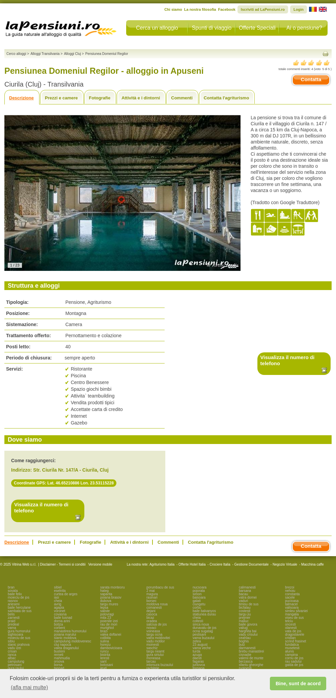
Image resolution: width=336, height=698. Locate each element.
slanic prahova (18, 644)
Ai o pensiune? (304, 28)
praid (11, 621)
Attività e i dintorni (140, 97)
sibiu (11, 641)
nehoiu (290, 591)
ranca (12, 655)
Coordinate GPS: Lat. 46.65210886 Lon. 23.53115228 (64, 483)
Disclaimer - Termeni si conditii (63, 564)
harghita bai (247, 631)
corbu (197, 607)
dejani (151, 611)
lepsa (104, 607)
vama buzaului (203, 638)
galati (197, 601)
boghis (244, 641)
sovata (13, 591)
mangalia (292, 614)
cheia (58, 601)
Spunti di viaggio (211, 28)
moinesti (152, 644)
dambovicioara (111, 648)
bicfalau (244, 607)
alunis (289, 651)
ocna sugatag (203, 631)
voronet (59, 611)
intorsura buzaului (159, 665)
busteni (59, 651)
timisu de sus (248, 604)
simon (197, 594)
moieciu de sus (19, 638)
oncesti (290, 624)
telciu (289, 621)
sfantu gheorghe (251, 665)
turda (196, 651)
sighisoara (15, 634)
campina (291, 655)
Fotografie (100, 97)
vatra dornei (248, 597)
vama (12, 628)
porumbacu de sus (160, 587)
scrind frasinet (295, 641)
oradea (151, 621)
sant (103, 661)
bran (11, 587)
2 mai (150, 591)
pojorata (199, 591)
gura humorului (19, 631)
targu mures (109, 604)
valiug (243, 628)
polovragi (107, 614)
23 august (200, 644)
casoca (151, 614)
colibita (105, 638)
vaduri (243, 601)
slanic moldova (65, 638)
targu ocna (154, 634)
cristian (290, 638)
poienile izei (109, 621)
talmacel (291, 604)
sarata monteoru (112, 587)
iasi (56, 597)
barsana (245, 591)
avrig (57, 604)
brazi (104, 631)
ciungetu (199, 604)
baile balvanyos (204, 611)
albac (12, 658)
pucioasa (292, 601)
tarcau (151, 661)
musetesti (292, 648)
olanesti (291, 628)
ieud (103, 668)
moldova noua (157, 604)
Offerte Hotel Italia (191, 564)
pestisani (199, 634)
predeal (13, 624)
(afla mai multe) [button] (29, 687)
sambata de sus (20, 611)
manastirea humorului (70, 631)
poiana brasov (110, 597)
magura (152, 594)
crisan (12, 651)
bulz (242, 644)
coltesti (198, 621)
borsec (151, 601)
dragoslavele (294, 634)
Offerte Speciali (257, 28)
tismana (198, 668)
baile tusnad (63, 618)
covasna (60, 614)
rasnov (13, 601)
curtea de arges (66, 594)
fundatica (292, 644)
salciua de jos (156, 624)
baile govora (248, 624)
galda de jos (294, 665)
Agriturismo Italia (161, 564)
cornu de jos (294, 658)
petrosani (15, 665)
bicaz (150, 618)
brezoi (289, 587)
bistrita (105, 655)
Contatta (311, 79)
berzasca (246, 661)
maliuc (244, 621)
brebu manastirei (251, 651)
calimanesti (247, 587)
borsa (58, 665)
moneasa (153, 658)
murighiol (107, 628)
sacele (290, 597)
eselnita (59, 591)
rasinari (152, 597)
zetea (197, 641)
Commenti (182, 97)
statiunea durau (204, 614)
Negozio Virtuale (285, 564)
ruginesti (245, 668)
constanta (292, 594)
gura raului (16, 668)
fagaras (198, 661)
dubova (105, 601)
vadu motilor (155, 641)
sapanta (106, 594)
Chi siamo (173, 9)
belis (11, 614)
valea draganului (66, 648)
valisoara (292, 607)
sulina (104, 641)
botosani (106, 665)
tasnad (59, 668)
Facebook (226, 9)
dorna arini (62, 621)
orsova (59, 661)
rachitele (152, 668)
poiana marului (65, 634)
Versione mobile (99, 564)
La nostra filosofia (200, 9)
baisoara (199, 597)
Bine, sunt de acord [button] (298, 683)
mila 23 (105, 618)
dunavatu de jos (205, 628)
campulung (16, 661)
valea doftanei (110, 634)
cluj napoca (62, 644)
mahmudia (62, 658)
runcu (104, 651)
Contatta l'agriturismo (226, 97)
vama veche (202, 648)
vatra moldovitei (158, 638)
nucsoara (199, 587)
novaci (151, 628)
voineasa (153, 631)
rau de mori (108, 624)
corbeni (59, 628)
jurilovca (199, 665)
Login (298, 9)
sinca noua (201, 624)
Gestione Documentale (251, 564)
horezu (105, 644)
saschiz (152, 648)
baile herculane (19, 607)
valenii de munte (251, 658)
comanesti (154, 607)
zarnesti (14, 618)
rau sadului (293, 661)
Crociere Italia (219, 564)
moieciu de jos (18, 597)
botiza (58, 624)
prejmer (244, 618)
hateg (104, 591)
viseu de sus (294, 618)
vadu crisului (248, 634)
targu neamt (155, 651)
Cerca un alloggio (157, 28)
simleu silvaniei (296, 611)
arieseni (14, 604)
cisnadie (245, 655)
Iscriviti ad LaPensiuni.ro (263, 9)
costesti (244, 611)
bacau (243, 594)
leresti (104, 658)
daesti (197, 658)
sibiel (58, 587)
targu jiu (245, 614)
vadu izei (14, 648)
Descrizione (21, 97)
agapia (59, 607)
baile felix (15, 594)
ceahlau (245, 638)
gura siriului (155, 655)
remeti (58, 655)
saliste (105, 611)
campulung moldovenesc (72, 641)
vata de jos (293, 631)
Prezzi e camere (61, 97)
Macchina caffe (312, 564)
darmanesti (247, 648)
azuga (197, 655)
